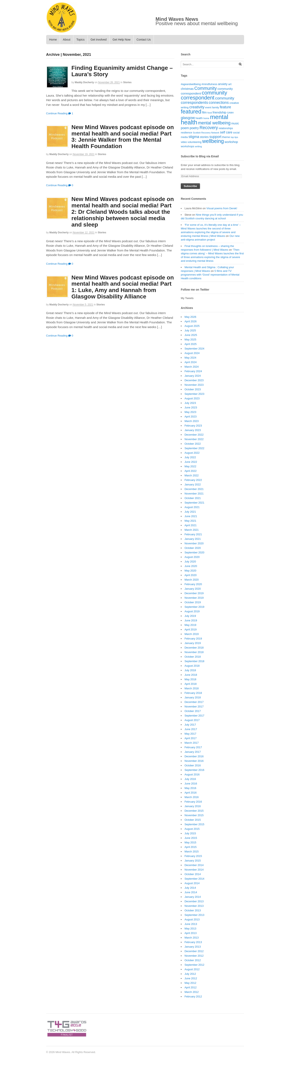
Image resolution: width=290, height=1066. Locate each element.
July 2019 (190, 615)
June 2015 (190, 837)
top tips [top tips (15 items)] (234, 137)
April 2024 (190, 362)
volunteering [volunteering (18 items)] (194, 142)
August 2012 (192, 969)
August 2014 (192, 883)
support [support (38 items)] (215, 137)
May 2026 (190, 316)
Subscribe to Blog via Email (200, 156)
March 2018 (191, 688)
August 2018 (192, 665)
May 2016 (190, 788)
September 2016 (194, 769)
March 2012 (191, 992)
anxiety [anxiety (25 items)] (223, 84)
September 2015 (194, 824)
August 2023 (192, 398)
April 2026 (190, 321)
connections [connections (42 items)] (219, 103)
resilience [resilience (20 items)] (186, 132)
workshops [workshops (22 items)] (187, 146)
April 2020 (190, 575)
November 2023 (194, 384)
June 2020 (190, 566)
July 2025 (190, 330)
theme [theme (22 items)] (226, 137)
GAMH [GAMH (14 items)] (230, 112)
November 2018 (194, 652)
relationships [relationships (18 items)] (226, 128)
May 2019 (190, 625)
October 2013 (192, 910)
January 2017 (192, 751)
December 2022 (194, 434)
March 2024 (191, 366)
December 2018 (194, 647)
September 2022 (194, 448)
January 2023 (192, 430)
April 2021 (190, 525)
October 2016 (192, 765)
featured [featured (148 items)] (191, 111)
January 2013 (192, 946)
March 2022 (191, 475)
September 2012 (194, 964)
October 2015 (192, 819)
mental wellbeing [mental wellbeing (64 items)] (214, 122)
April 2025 (190, 344)
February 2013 (193, 942)
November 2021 (194, 493)
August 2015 (192, 828)
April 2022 (190, 470)
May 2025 (190, 339)
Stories (127, 82)
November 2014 (194, 869)
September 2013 (194, 914)
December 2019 (194, 593)
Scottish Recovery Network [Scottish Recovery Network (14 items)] (206, 132)
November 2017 (194, 706)
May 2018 (190, 679)
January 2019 (192, 643)
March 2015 (191, 851)
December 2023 (194, 380)
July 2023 (190, 402)
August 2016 (192, 774)
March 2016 (191, 797)
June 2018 (190, 674)
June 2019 (190, 620)
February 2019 (193, 638)
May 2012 (190, 982)
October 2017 (192, 711)
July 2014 (190, 887)
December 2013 (194, 901)
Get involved (98, 39)
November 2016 (194, 760)
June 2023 (190, 407)
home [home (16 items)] (206, 118)
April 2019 (190, 629)
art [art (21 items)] (229, 84)
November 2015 (194, 815)
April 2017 (190, 738)
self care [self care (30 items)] (226, 132)
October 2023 (192, 389)
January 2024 (192, 375)
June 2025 (190, 335)
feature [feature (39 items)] (225, 107)
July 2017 (190, 724)
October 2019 (192, 602)
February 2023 (193, 425)
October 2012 (192, 960)
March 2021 (191, 529)
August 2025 (192, 325)
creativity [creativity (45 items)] (196, 107)
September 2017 (194, 715)
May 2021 (190, 520)
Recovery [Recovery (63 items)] (209, 127)
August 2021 (192, 507)
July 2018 (190, 670)
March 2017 (191, 742)
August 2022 (192, 452)
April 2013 (190, 933)
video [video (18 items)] (184, 142)
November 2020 (194, 543)
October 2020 (192, 547)
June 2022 (190, 461)
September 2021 (194, 502)
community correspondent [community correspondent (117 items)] (204, 95)
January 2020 (192, 588)
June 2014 (190, 892)
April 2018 (190, 683)
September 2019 (194, 606)
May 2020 (190, 570)
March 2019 (191, 634)
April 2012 (190, 987)
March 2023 (191, 421)
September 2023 (194, 393)
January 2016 (192, 806)
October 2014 (192, 874)
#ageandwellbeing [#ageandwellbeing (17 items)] (191, 84)
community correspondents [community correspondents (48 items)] (207, 100)
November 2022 (194, 439)
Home (53, 39)
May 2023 (190, 412)
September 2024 (194, 348)
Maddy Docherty (84, 82)
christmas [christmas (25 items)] (187, 88)
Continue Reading (57, 113)
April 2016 (190, 792)
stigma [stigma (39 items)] (193, 137)
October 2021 (192, 498)
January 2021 (192, 538)
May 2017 (190, 733)
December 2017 (194, 702)
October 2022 (192, 443)
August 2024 (192, 353)
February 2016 (193, 801)
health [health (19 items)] (199, 118)
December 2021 (194, 489)
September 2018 (194, 661)
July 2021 (190, 511)
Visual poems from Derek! (221, 208)
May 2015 (190, 842)
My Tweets (187, 298)
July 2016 (190, 779)
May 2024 (190, 357)
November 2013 (194, 905)
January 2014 (192, 896)
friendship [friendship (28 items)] (219, 112)
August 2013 (192, 919)
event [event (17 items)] (208, 107)
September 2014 (194, 878)
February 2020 (193, 584)
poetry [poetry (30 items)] (194, 128)
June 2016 (190, 783)
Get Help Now (121, 39)
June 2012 (190, 978)
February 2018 (193, 692)
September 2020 (194, 552)
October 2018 (192, 656)
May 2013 (190, 928)
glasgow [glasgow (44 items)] (188, 118)
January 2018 (192, 697)
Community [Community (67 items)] (205, 88)
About (66, 39)
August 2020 (192, 557)
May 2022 (190, 466)
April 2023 (190, 416)
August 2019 (192, 611)
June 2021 (190, 516)
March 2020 (191, 579)
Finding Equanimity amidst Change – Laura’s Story (122, 71)
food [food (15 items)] (209, 112)
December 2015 (194, 810)
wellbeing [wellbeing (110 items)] (213, 141)
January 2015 (192, 860)
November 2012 (194, 955)
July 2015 (190, 833)
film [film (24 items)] (204, 112)
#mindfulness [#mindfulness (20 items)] (209, 84)
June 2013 (190, 924)
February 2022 (193, 480)
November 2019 (194, 597)
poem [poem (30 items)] (185, 128)
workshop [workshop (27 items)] (231, 142)
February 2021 (193, 534)
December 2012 (194, 951)
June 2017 (190, 729)
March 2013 (191, 937)
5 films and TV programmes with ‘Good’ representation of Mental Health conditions (210, 274)
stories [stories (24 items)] (204, 137)
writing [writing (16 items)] (198, 146)
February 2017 (193, 747)
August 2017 (192, 720)
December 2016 (194, 756)
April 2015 (190, 847)
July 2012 (190, 973)
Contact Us (143, 39)
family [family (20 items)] (215, 107)
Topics (80, 39)
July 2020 (190, 561)
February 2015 (193, 856)
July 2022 (190, 457)
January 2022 (192, 484)
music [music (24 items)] (235, 123)
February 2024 (193, 371)
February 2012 (193, 996)
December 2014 (194, 865)
